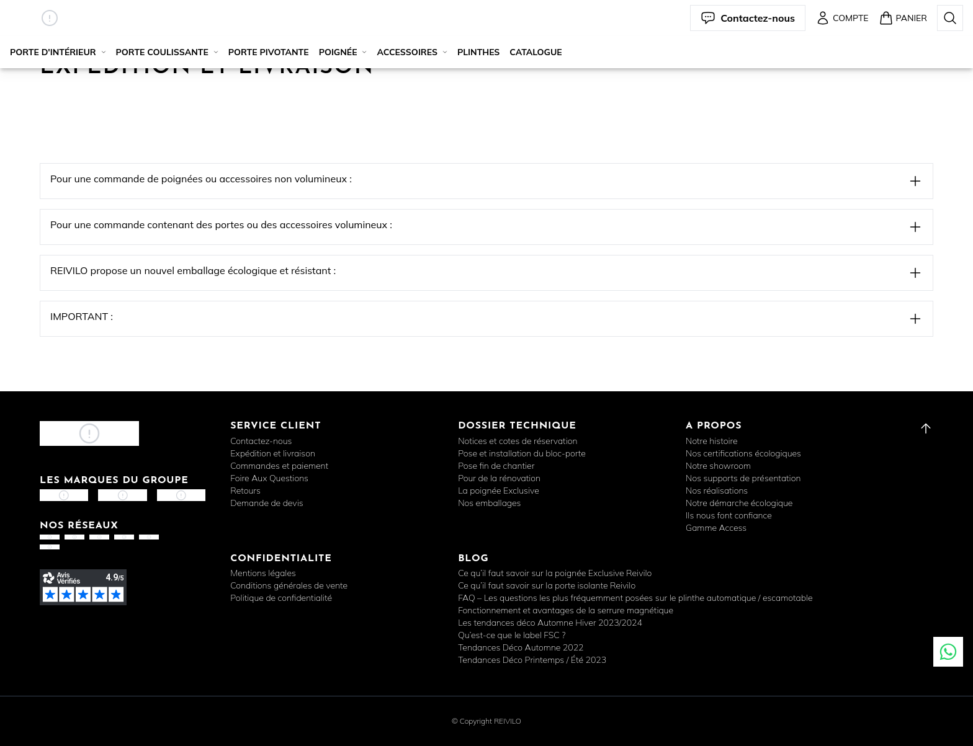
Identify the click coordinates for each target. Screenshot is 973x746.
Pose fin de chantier (496, 465)
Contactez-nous (261, 440)
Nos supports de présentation (743, 478)
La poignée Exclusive (498, 490)
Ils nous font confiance (729, 515)
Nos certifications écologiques (743, 453)
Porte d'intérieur (58, 52)
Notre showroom (718, 465)
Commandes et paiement (279, 465)
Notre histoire (712, 440)
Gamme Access (716, 527)
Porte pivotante (268, 52)
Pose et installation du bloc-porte (522, 453)
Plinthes (478, 52)
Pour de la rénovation (499, 478)
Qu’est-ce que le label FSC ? (511, 635)
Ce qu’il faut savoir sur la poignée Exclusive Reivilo (555, 573)
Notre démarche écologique (739, 502)
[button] (49, 18)
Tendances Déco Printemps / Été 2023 (532, 659)
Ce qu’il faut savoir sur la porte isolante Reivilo (546, 585)
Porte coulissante (167, 52)
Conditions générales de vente (289, 585)
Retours (245, 490)
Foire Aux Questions (269, 478)
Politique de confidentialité (281, 597)
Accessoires (412, 52)
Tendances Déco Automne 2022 (520, 647)
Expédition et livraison (272, 453)
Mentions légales (263, 573)
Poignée (343, 52)
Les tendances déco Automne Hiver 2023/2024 (550, 622)
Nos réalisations (717, 490)
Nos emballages (489, 502)
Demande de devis (266, 502)
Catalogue (535, 52)
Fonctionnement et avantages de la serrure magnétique (565, 610)
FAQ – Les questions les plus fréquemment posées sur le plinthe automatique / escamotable (635, 597)
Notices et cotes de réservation (517, 440)
